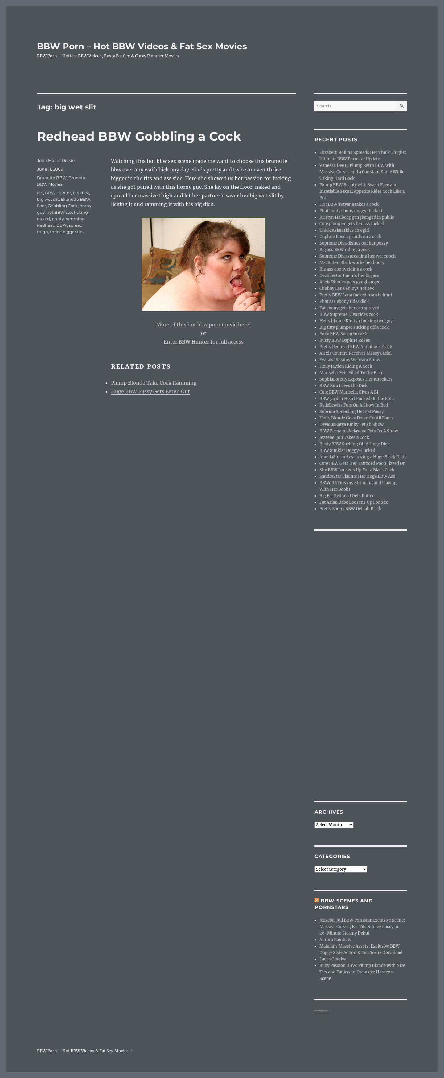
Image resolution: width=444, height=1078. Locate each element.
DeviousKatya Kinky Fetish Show (351, 424)
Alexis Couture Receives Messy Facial (355, 353)
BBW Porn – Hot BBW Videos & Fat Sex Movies (142, 46)
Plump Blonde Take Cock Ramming (154, 383)
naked (43, 218)
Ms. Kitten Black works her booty (351, 262)
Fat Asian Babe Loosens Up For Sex (353, 502)
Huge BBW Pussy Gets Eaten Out (150, 391)
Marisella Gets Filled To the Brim (351, 372)
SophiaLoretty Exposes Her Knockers (356, 379)
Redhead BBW (52, 225)
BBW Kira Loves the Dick (343, 385)
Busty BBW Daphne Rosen (345, 340)
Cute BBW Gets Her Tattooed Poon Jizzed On (362, 463)
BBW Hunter (58, 192)
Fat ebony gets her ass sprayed (349, 308)
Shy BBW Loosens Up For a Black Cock (356, 470)
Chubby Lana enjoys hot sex (346, 288)
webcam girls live (321, 1011)
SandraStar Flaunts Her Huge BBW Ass (357, 476)
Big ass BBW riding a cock (344, 249)
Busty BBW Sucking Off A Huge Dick (354, 444)
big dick (81, 192)
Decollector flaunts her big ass (349, 275)
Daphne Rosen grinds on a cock (350, 236)
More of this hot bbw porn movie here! (203, 324)
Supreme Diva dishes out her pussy (353, 243)
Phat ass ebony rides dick (344, 301)
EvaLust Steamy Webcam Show (349, 359)
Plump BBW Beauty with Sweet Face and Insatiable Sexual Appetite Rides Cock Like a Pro (362, 191)
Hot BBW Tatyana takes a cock (349, 204)
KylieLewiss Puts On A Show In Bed (353, 405)
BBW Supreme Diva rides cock (348, 314)
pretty (58, 218)
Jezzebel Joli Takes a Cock (344, 437)
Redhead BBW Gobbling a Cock (139, 136)
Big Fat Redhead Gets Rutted (347, 495)
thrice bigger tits (66, 231)
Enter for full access (204, 342)
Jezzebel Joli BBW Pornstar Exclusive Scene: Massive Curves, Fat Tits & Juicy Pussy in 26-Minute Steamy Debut (362, 927)
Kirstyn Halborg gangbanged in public (356, 217)
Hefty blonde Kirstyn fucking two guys (357, 321)
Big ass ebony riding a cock (345, 269)
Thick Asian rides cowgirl (344, 230)
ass (40, 192)
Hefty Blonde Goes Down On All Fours (356, 418)
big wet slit (48, 199)
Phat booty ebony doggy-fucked (350, 210)
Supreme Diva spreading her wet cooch (357, 256)
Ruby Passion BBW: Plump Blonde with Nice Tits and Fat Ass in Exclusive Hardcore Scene (362, 972)
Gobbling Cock (63, 205)
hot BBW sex (59, 212)
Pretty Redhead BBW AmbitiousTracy (355, 346)
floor (41, 205)
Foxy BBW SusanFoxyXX (343, 334)
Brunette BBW (52, 177)
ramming (75, 218)
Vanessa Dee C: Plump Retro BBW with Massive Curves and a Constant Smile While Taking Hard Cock (361, 172)
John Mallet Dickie (56, 160)
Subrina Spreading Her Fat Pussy (351, 411)
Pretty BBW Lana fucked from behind (355, 295)
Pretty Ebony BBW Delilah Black (350, 508)
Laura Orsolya (332, 959)
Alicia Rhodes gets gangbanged (349, 282)
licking (81, 212)
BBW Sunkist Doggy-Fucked (347, 450)
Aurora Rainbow (335, 939)
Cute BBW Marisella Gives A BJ (348, 392)
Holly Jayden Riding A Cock (345, 366)
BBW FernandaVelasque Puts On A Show (358, 431)
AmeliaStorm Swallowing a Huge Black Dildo (363, 457)
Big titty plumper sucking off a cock (354, 327)
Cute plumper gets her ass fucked (351, 223)
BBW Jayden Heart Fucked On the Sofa (356, 398)
